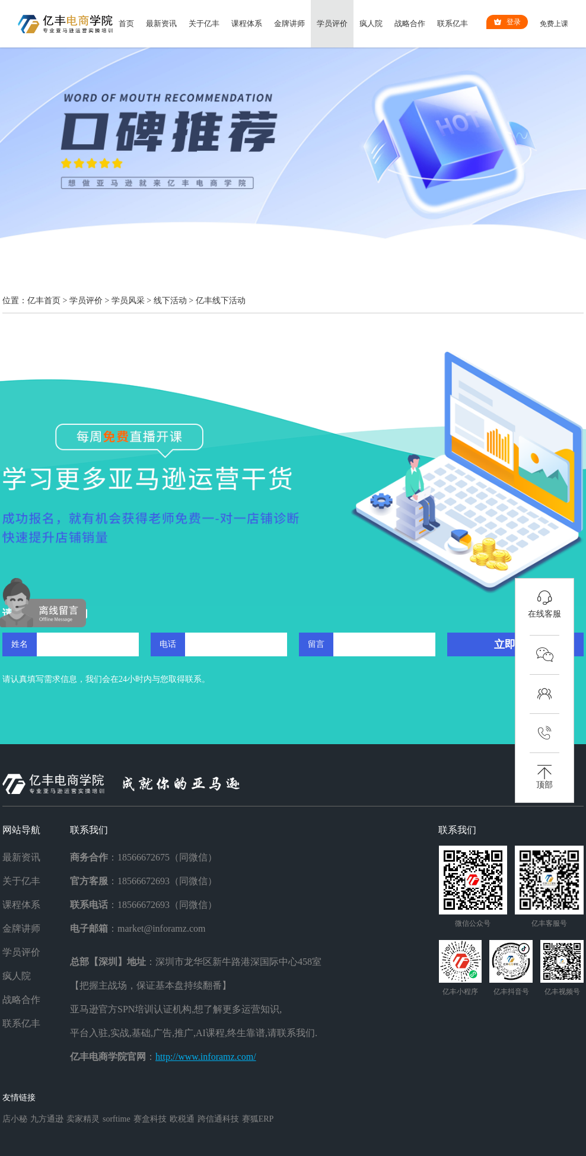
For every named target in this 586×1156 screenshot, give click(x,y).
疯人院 (371, 23)
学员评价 (332, 23)
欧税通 (182, 1118)
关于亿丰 (204, 23)
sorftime (116, 1118)
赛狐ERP (258, 1118)
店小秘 (14, 1118)
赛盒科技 (150, 1118)
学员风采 (128, 300)
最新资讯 (161, 23)
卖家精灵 (83, 1118)
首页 (126, 23)
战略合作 (409, 23)
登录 (507, 22)
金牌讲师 (289, 23)
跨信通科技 (218, 1118)
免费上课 (554, 24)
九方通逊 (46, 1118)
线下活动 (170, 300)
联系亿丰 (452, 23)
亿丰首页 (43, 300)
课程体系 (246, 23)
